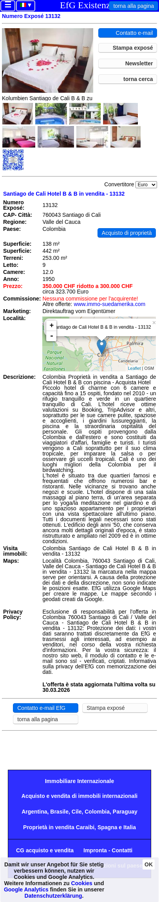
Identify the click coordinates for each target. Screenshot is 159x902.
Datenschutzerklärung (53, 896)
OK (149, 864)
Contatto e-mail (134, 33)
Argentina (34, 811)
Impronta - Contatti (107, 850)
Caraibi (85, 827)
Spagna (107, 827)
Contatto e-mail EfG (41, 708)
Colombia (97, 811)
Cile (77, 811)
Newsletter (139, 63)
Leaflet (134, 368)
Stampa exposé (133, 48)
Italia (129, 827)
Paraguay (125, 811)
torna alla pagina (133, 6)
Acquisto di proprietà (127, 233)
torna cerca (138, 79)
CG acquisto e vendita (45, 850)
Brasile (59, 811)
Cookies (81, 883)
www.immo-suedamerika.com (109, 304)
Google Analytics (26, 889)
